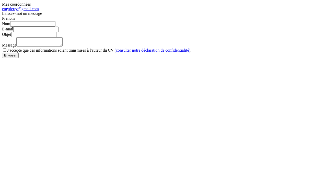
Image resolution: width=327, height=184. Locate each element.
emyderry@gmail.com (20, 9)
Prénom (8, 18)
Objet (6, 34)
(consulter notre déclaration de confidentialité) (152, 52)
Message (9, 46)
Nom (6, 23)
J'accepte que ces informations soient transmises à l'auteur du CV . (99, 52)
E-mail (7, 29)
